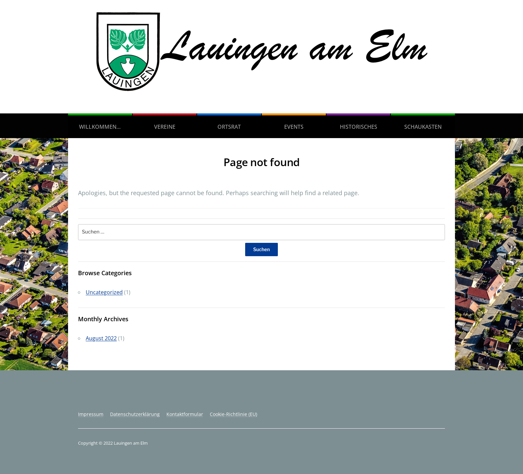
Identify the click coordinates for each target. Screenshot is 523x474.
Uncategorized (104, 292)
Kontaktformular (184, 414)
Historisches (358, 126)
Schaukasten (423, 126)
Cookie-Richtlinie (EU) (233, 414)
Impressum (90, 414)
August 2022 (101, 338)
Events (294, 126)
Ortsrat (229, 126)
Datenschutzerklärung (135, 414)
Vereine (164, 126)
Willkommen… (100, 126)
